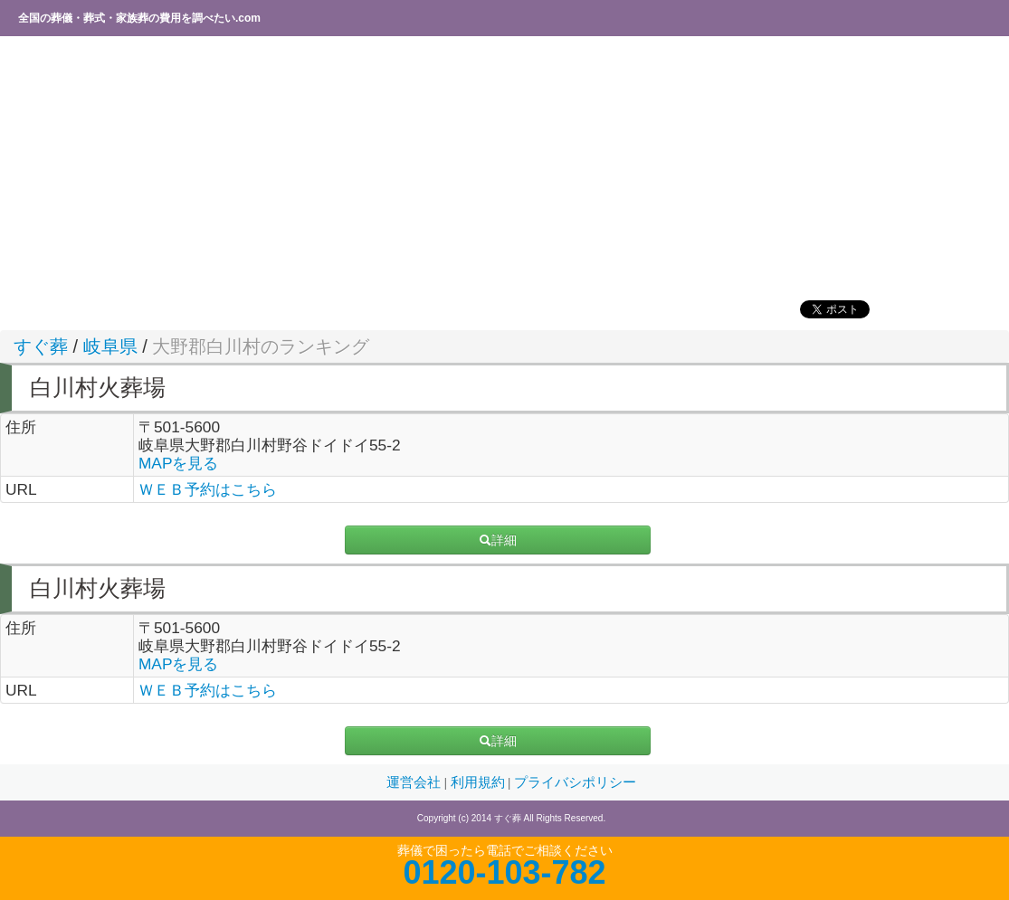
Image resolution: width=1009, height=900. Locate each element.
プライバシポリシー (575, 782)
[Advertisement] (504, 167)
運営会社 (415, 782)
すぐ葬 (41, 346)
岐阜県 (110, 346)
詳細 (498, 540)
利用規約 (480, 782)
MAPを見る (178, 463)
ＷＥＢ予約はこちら (207, 489)
